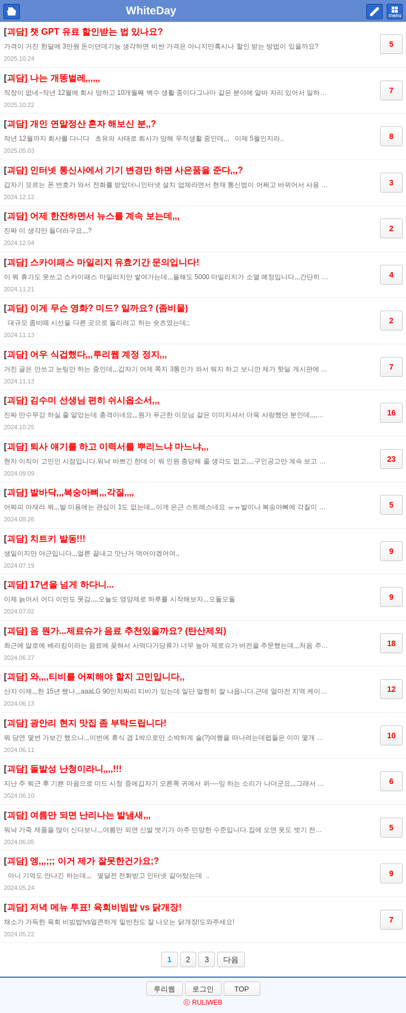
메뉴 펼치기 (395, 11)
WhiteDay (151, 10)
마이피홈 (11, 11)
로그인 (203, 989)
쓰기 (374, 11)
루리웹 (164, 989)
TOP (241, 989)
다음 (231, 959)
